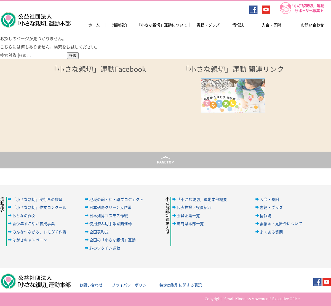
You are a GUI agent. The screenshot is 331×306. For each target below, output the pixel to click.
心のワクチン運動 (104, 248)
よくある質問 (271, 231)
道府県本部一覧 (190, 223)
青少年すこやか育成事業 (33, 223)
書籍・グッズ (208, 25)
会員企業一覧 (188, 215)
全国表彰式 (99, 231)
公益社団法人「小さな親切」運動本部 (35, 16)
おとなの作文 (24, 215)
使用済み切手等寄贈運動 (110, 223)
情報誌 (238, 25)
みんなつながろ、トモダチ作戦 (39, 231)
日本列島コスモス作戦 (108, 215)
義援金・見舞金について (281, 223)
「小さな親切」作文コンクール (39, 207)
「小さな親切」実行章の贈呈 (37, 199)
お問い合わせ (312, 25)
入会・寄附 (271, 25)
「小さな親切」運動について (162, 25)
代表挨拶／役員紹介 (194, 207)
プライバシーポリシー (131, 285)
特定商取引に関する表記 (180, 285)
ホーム (94, 25)
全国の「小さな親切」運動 (112, 239)
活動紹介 (120, 25)
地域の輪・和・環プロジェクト (116, 199)
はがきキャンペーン (29, 239)
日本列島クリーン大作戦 (110, 207)
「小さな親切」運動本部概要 (202, 199)
